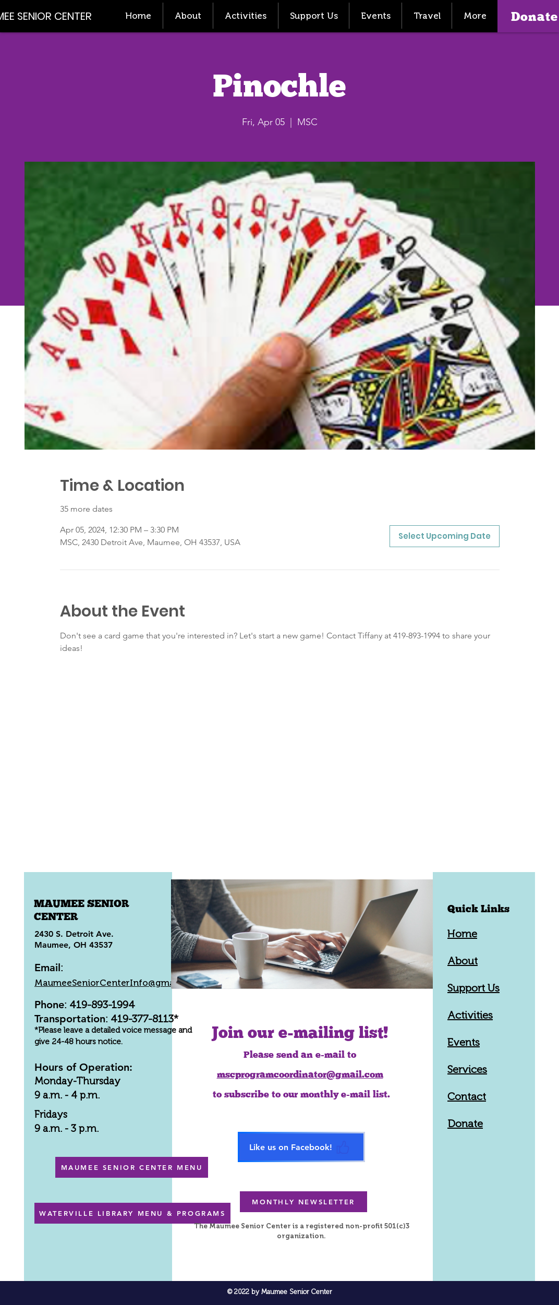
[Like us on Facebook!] (301, 1147)
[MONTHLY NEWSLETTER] (303, 1201)
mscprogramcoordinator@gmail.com (300, 1074)
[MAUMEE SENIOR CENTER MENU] (131, 1167)
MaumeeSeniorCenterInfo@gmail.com (117, 982)
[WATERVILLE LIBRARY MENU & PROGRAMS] (132, 1213)
